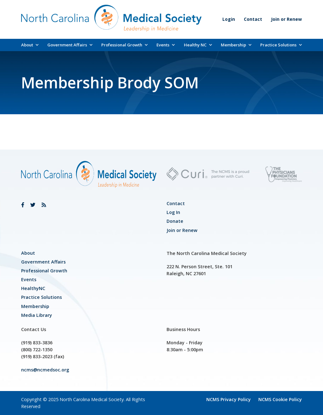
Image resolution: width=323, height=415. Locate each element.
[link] (22, 204)
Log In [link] (173, 212)
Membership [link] (236, 45)
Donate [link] (175, 221)
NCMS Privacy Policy (228, 399)
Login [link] (228, 19)
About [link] (29, 45)
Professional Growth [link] (124, 45)
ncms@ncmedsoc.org (45, 370)
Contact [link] (253, 19)
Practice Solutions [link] (281, 45)
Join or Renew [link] (286, 19)
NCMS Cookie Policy (280, 399)
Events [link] (165, 45)
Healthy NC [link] (198, 45)
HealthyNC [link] (33, 288)
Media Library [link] (36, 315)
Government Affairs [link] (69, 45)
